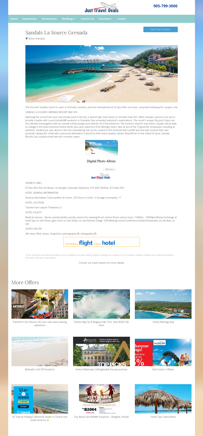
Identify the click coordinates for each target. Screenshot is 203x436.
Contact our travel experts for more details (101, 262)
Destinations (49, 18)
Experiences (29, 18)
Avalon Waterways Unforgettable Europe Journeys (101, 354)
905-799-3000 (165, 6)
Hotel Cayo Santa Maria (163, 401)
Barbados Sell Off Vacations (39, 354)
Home (14, 18)
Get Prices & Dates (160, 29)
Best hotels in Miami (163, 354)
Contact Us (87, 18)
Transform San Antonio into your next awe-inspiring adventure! (39, 308)
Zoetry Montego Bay (163, 306)
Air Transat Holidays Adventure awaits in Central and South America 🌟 (39, 403)
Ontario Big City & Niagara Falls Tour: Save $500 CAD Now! (101, 308)
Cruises (121, 18)
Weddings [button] (69, 18)
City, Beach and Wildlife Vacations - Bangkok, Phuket (101, 401)
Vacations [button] (105, 18)
